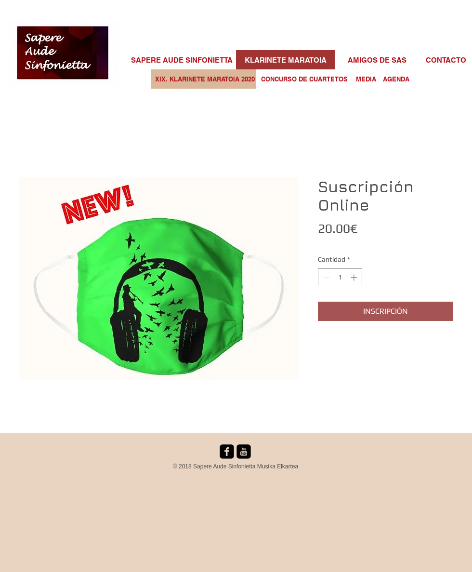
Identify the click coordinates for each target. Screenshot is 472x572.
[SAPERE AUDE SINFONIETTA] (182, 59)
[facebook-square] (227, 451)
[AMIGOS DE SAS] (377, 59)
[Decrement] (325, 277)
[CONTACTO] (446, 59)
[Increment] (355, 277)
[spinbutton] (340, 277)
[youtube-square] (243, 451)
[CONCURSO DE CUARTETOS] (304, 79)
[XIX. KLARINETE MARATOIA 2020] (205, 79)
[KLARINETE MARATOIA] (285, 59)
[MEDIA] (366, 79)
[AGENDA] (396, 79)
